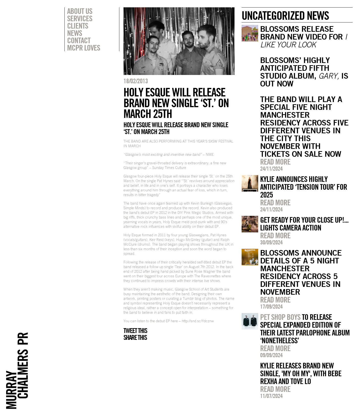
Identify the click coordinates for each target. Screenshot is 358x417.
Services (79, 18)
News (74, 33)
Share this (135, 337)
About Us (79, 11)
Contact (78, 40)
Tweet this (135, 330)
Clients (77, 26)
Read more (275, 162)
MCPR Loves (83, 47)
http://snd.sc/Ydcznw (198, 321)
